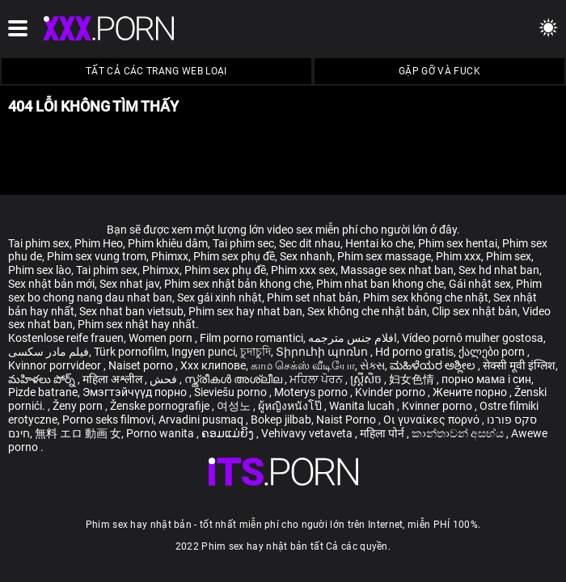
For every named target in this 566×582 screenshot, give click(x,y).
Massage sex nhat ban (397, 270)
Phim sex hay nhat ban (245, 311)
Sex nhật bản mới (51, 283)
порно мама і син (486, 379)
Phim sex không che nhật (425, 297)
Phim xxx (458, 256)
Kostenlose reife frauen (66, 337)
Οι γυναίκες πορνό (432, 419)
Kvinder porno (391, 392)
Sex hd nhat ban (498, 270)
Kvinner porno (438, 405)
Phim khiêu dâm (168, 243)
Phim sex (508, 256)
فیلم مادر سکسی (48, 351)
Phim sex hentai (457, 243)
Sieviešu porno (231, 392)
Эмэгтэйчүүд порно (135, 392)
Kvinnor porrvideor (55, 365)
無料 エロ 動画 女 (78, 433)
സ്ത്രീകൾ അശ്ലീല (234, 379)
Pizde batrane (43, 392)
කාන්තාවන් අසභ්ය (459, 433)
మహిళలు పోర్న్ (43, 379)
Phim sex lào (39, 270)
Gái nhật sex (480, 283)
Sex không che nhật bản (367, 311)
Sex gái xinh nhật (219, 297)
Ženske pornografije (161, 405)
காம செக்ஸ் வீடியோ (303, 365)
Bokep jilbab (281, 419)
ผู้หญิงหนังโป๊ (291, 405)
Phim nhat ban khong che (380, 283)
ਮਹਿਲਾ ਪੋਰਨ (317, 379)
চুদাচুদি (255, 351)
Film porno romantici (251, 337)
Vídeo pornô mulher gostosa (472, 337)
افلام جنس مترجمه (352, 337)
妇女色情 (413, 379)
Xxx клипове (213, 365)
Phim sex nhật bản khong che (237, 283)
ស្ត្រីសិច (367, 379)
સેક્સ (372, 365)
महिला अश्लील (113, 379)
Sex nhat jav (129, 283)
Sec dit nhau (309, 243)
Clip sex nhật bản (474, 311)
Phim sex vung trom (96, 256)
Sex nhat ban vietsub (131, 311)
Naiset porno (141, 365)
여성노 (235, 405)
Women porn (162, 337)
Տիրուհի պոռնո (323, 351)
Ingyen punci (203, 351)
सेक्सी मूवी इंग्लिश (519, 365)
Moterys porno (312, 392)
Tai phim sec (243, 243)
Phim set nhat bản (312, 297)
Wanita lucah (363, 405)
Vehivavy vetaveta (308, 433)
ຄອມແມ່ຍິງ (228, 433)
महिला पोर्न (383, 433)
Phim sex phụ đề (234, 256)
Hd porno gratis (414, 351)
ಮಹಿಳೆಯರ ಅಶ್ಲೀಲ (434, 365)
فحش (165, 379)
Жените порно (471, 392)
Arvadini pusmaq (202, 419)
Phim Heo (98, 243)
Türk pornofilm (130, 351)
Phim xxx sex (303, 270)
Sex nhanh (306, 256)
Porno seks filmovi (108, 419)
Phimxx (169, 256)
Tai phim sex (39, 243)
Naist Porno (347, 419)
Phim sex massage (384, 256)
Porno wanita (161, 433)
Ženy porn (79, 405)
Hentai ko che (379, 243)
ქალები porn (492, 351)
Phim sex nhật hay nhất (137, 324)
